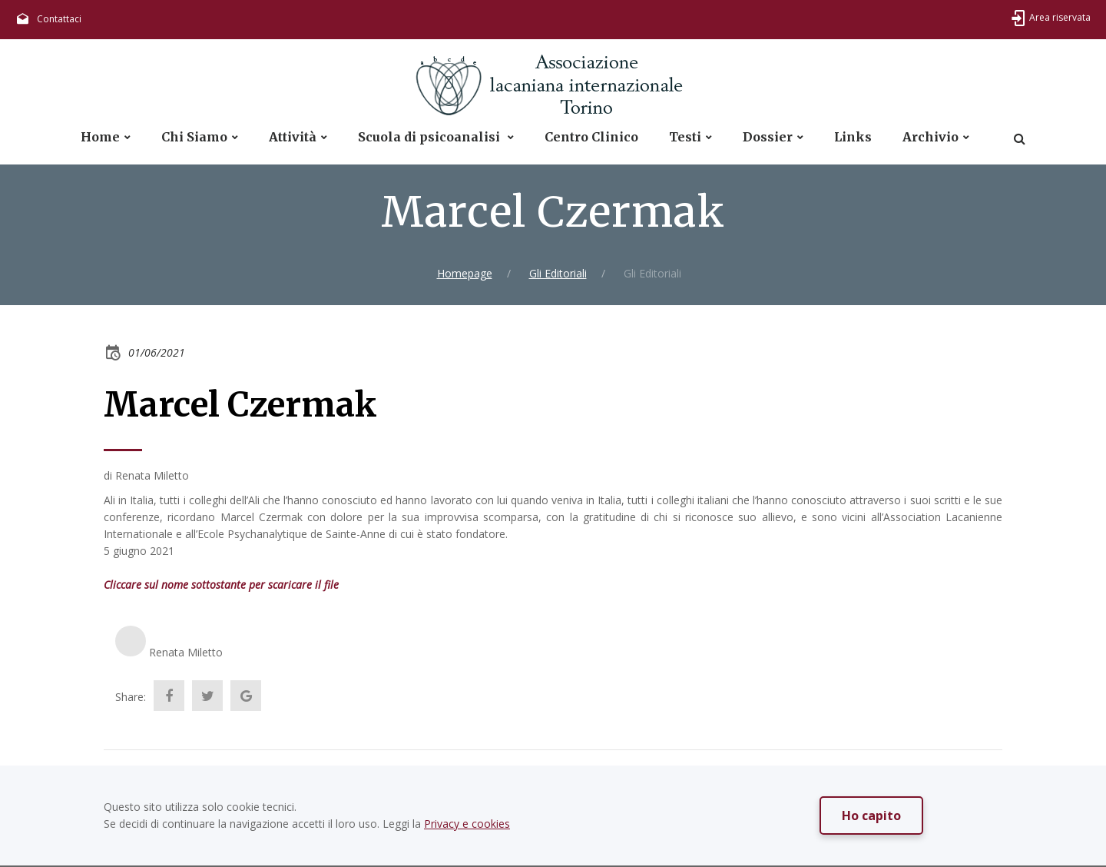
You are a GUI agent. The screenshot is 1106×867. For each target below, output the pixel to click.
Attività (292, 137)
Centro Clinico (591, 137)
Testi (685, 137)
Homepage (464, 273)
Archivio (930, 137)
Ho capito (871, 815)
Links (853, 137)
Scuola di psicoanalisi (430, 137)
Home (100, 137)
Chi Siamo (194, 137)
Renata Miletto (186, 652)
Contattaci (59, 18)
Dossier (768, 137)
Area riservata (1060, 17)
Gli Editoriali (558, 273)
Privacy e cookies (467, 823)
